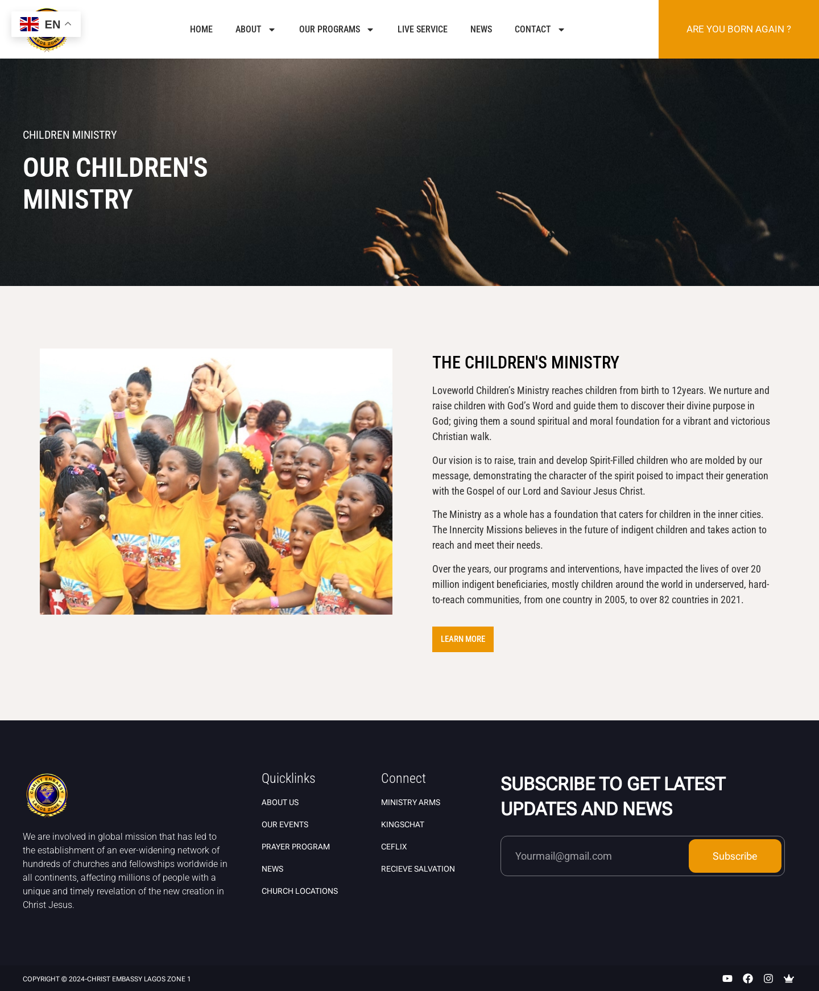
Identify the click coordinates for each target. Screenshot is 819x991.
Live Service (423, 29)
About (255, 29)
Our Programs (337, 29)
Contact (540, 29)
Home (201, 29)
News (481, 29)
